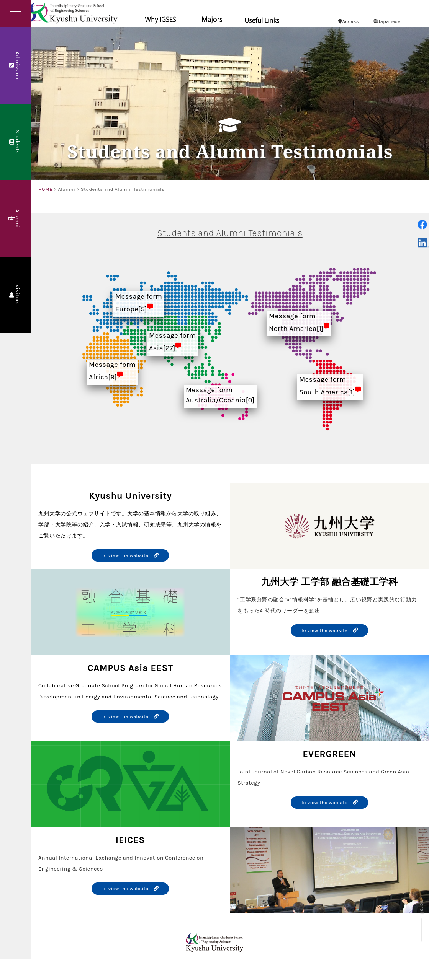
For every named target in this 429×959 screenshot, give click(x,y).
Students (15, 142)
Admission (15, 65)
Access (348, 21)
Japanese (387, 21)
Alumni (15, 218)
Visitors (15, 295)
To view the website (130, 555)
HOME (45, 189)
